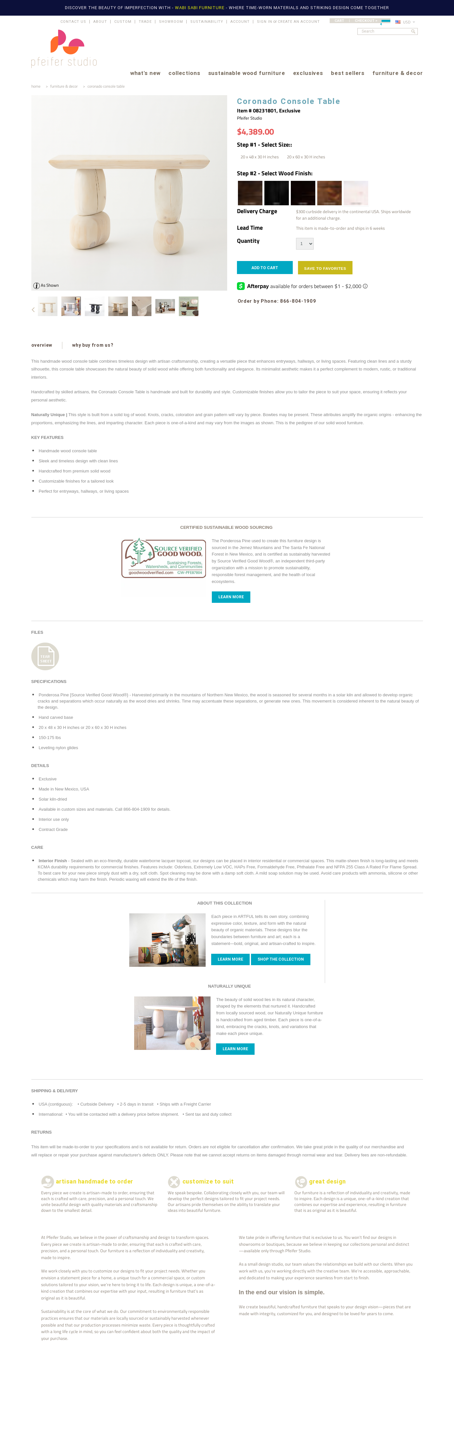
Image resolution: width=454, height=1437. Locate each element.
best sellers (348, 73)
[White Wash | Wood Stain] (355, 193)
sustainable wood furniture (246, 73)
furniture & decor (397, 73)
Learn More (231, 597)
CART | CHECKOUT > (362, 21)
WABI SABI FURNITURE (200, 7)
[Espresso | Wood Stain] (302, 193)
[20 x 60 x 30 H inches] (306, 156)
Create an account (299, 22)
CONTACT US (73, 22)
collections (184, 73)
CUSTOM (123, 22)
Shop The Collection (281, 959)
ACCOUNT (240, 22)
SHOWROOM (171, 22)
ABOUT (100, 22)
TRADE (145, 22)
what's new (145, 73)
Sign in (264, 22)
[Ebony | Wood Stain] (276, 193)
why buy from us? (92, 345)
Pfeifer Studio (249, 118)
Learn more (230, 959)
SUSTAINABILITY (206, 22)
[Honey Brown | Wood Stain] (329, 193)
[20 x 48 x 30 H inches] (259, 156)
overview (42, 345)
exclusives (308, 73)
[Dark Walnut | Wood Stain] (249, 193)
